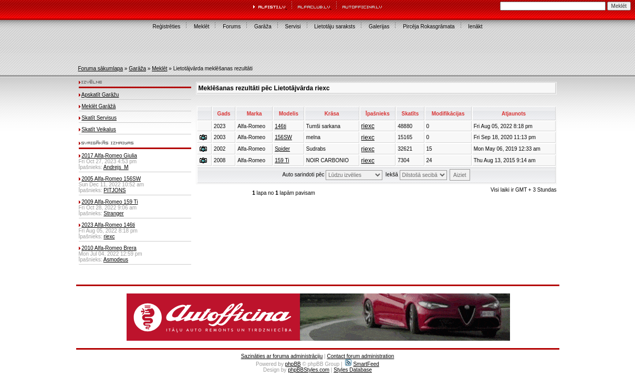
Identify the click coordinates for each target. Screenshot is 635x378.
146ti (280, 126)
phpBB (293, 364)
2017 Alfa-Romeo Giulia (109, 156)
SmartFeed (362, 364)
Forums (232, 26)
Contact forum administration (360, 356)
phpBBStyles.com (308, 370)
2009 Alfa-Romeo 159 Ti (109, 202)
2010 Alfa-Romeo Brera (109, 248)
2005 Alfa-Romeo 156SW (111, 179)
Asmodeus (115, 259)
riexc (108, 236)
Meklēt (201, 26)
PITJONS (114, 190)
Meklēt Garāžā (98, 106)
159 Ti (282, 160)
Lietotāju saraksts (334, 26)
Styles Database (353, 370)
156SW (283, 137)
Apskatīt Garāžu (100, 95)
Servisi (293, 26)
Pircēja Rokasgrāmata (428, 26)
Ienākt (475, 26)
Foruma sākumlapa (100, 68)
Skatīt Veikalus (98, 129)
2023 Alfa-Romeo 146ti (108, 225)
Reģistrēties (166, 26)
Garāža (263, 26)
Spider (282, 149)
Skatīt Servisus (99, 118)
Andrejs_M (116, 167)
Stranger (113, 213)
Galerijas (379, 26)
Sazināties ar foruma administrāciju (282, 356)
